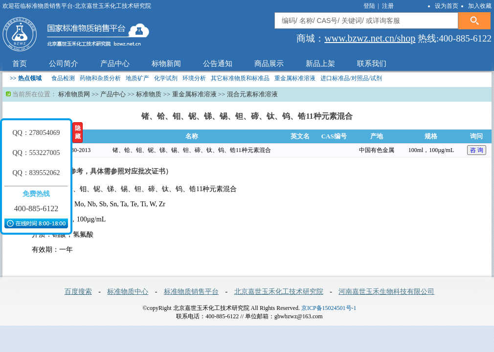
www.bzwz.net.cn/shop (369, 38)
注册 (388, 5)
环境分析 (194, 78)
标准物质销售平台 (191, 291)
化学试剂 (166, 78)
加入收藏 (480, 5)
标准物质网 (74, 94)
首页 (19, 63)
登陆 (370, 5)
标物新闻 (166, 63)
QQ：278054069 (36, 132)
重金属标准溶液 (294, 78)
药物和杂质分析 (100, 78)
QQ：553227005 (36, 152)
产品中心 (115, 63)
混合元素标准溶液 (252, 94)
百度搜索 (78, 291)
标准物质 (148, 94)
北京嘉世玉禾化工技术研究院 (278, 291)
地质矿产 (137, 78)
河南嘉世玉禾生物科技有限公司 (386, 291)
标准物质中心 (127, 291)
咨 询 (476, 150)
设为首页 (446, 5)
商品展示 (269, 63)
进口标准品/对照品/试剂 (351, 78)
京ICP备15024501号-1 (329, 308)
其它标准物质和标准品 (240, 78)
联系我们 (371, 63)
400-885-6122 (36, 208)
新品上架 (320, 63)
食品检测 (63, 78)
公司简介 (63, 63)
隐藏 (78, 132)
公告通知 (217, 63)
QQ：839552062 (36, 172)
